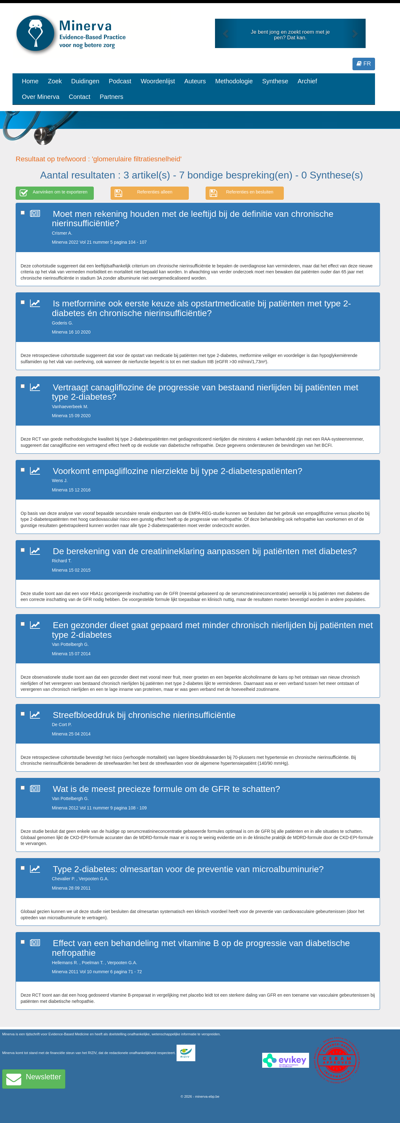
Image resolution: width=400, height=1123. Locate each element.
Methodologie (234, 81)
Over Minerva (40, 96)
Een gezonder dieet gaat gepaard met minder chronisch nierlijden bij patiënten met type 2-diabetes (212, 630)
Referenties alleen (143, 193)
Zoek (55, 81)
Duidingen (85, 81)
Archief (307, 81)
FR (364, 64)
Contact (79, 96)
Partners (111, 96)
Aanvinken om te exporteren (54, 193)
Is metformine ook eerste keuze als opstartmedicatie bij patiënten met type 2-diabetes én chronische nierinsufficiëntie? (201, 308)
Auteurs (195, 81)
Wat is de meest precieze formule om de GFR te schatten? (166, 789)
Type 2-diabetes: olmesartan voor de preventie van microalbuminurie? (188, 869)
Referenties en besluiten (241, 193)
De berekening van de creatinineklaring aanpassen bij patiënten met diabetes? (205, 551)
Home (30, 81)
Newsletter (33, 1079)
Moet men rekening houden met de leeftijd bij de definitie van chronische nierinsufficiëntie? (192, 218)
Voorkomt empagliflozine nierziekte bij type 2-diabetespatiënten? (177, 471)
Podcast (120, 81)
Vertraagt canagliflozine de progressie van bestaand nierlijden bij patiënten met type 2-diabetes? (205, 392)
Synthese (275, 81)
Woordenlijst (158, 81)
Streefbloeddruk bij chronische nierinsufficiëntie (144, 715)
